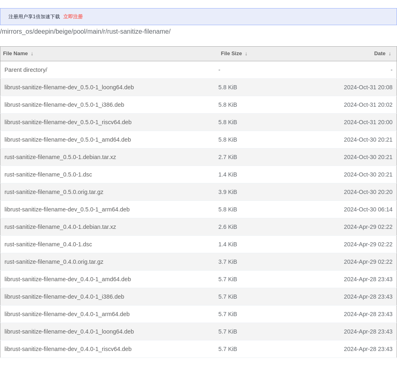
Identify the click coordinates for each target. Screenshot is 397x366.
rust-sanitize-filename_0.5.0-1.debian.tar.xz (60, 157)
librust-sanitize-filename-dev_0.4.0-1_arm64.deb (67, 314)
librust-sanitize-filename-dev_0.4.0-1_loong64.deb (69, 331)
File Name (15, 53)
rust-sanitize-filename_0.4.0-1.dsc (48, 244)
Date (380, 53)
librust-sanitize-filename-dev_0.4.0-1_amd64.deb (67, 279)
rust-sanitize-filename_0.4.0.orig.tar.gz (53, 261)
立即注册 (73, 16)
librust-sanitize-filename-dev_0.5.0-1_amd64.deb (67, 139)
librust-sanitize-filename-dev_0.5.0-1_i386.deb (64, 104)
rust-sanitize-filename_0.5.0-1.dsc (48, 174)
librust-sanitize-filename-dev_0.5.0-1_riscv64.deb (68, 122)
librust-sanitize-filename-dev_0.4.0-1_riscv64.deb (68, 349)
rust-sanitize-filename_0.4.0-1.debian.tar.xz (60, 227)
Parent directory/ (25, 70)
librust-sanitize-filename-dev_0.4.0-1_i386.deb (64, 296)
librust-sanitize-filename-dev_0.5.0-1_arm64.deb (67, 209)
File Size (231, 53)
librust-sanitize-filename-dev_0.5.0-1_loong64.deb (69, 87)
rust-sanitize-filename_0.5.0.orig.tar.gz (53, 192)
